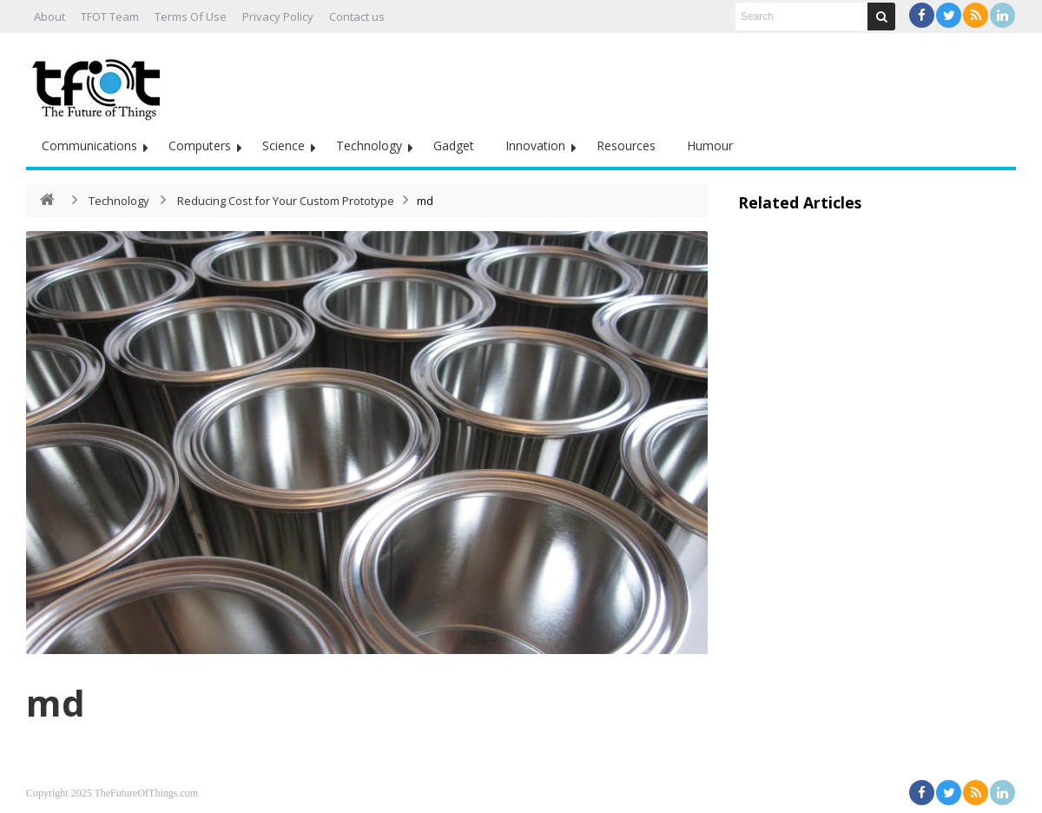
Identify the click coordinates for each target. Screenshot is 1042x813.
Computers (199, 145)
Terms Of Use (191, 16)
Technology (369, 145)
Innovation (535, 145)
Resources (626, 145)
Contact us (357, 16)
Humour (710, 145)
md (55, 702)
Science (283, 145)
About (49, 16)
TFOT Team (110, 16)
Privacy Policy (277, 16)
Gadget (453, 145)
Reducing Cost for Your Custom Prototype (285, 200)
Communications (89, 145)
